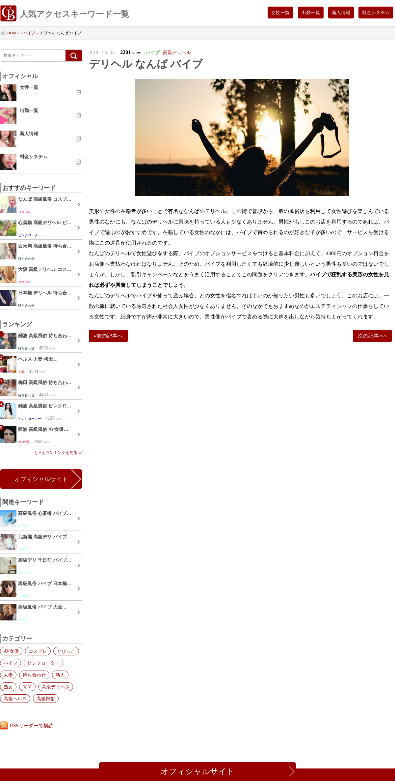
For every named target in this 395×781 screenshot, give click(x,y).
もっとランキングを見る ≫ (58, 453)
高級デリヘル (55, 686)
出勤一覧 (311, 12)
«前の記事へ (108, 336)
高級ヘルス (15, 698)
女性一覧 (280, 12)
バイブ (10, 663)
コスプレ (38, 651)
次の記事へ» (372, 336)
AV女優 (11, 651)
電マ (27, 686)
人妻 (8, 675)
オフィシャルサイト (41, 479)
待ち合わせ (34, 675)
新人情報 (341, 12)
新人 (60, 675)
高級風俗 (46, 698)
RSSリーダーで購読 (31, 725)
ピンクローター (43, 663)
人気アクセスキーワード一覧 (64, 14)
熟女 (8, 686)
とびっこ (66, 651)
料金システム (376, 12)
